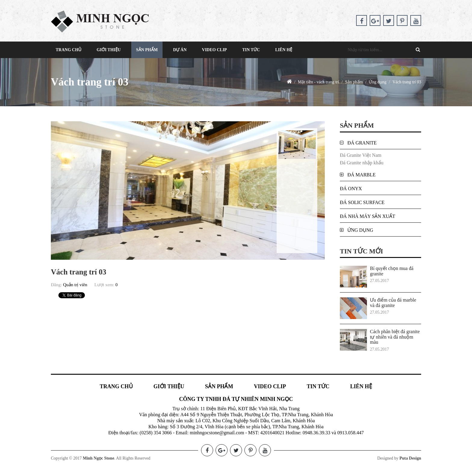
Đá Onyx (351, 188)
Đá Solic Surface (362, 202)
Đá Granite (362, 142)
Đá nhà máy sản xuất (367, 216)
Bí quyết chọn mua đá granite (391, 271)
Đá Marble (361, 174)
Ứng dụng (360, 230)
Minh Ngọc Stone (98, 458)
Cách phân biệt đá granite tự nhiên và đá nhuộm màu (395, 337)
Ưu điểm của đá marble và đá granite (393, 302)
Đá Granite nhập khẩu (362, 162)
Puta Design (410, 458)
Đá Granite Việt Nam (360, 155)
